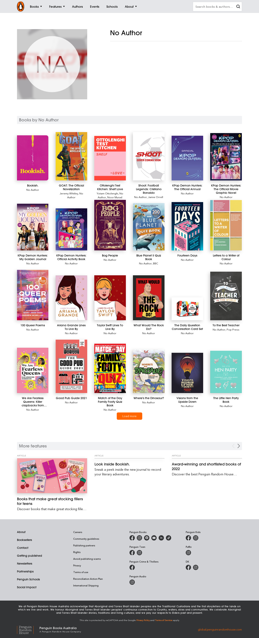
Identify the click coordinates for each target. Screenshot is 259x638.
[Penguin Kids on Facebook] (188, 537)
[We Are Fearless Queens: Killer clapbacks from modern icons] (32, 370)
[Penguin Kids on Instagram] (195, 537)
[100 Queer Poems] (32, 295)
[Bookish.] (32, 157)
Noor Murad (114, 197)
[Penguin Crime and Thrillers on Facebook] (132, 567)
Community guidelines (86, 538)
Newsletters (24, 563)
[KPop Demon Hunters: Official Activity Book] (71, 229)
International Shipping (86, 585)
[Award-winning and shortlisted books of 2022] (207, 466)
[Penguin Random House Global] (28, 629)
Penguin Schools (28, 579)
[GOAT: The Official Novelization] (71, 156)
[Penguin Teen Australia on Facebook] (132, 552)
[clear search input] (238, 7)
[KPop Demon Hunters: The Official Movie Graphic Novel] (226, 156)
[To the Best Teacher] (226, 296)
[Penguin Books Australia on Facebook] (132, 537)
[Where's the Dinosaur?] (148, 371)
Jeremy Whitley (69, 193)
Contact (22, 548)
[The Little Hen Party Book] (226, 372)
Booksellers (24, 540)
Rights (77, 552)
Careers (77, 532)
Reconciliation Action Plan (88, 579)
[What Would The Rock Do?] (148, 297)
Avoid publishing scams (87, 559)
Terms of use (80, 572)
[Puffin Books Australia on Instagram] (188, 552)
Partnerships (25, 571)
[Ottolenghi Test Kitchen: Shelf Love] (110, 158)
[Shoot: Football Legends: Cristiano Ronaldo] (148, 156)
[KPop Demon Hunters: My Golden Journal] (32, 227)
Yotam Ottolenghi (107, 193)
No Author (32, 190)
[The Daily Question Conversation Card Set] (187, 308)
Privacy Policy (143, 620)
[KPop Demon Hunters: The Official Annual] (187, 158)
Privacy (77, 565)
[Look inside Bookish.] (129, 464)
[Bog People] (110, 225)
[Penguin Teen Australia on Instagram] (139, 552)
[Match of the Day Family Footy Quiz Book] (110, 368)
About (21, 532)
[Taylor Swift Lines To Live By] (110, 297)
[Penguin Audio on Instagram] (132, 582)
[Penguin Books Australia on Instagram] (139, 537)
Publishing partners (84, 545)
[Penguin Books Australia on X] (146, 537)
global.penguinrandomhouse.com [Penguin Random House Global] (220, 629)
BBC (155, 263)
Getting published (29, 555)
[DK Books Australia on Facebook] (188, 567)
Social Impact (26, 587)
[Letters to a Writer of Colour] (226, 225)
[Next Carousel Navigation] (239, 446)
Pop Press (233, 329)
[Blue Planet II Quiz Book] (148, 226)
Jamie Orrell (155, 197)
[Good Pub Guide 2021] (71, 366)
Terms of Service (163, 620)
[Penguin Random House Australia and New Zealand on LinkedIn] (161, 537)
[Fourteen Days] (187, 226)
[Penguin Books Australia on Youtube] (154, 537)
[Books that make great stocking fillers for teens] (52, 475)
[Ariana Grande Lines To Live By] (71, 298)
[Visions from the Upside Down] (187, 373)
